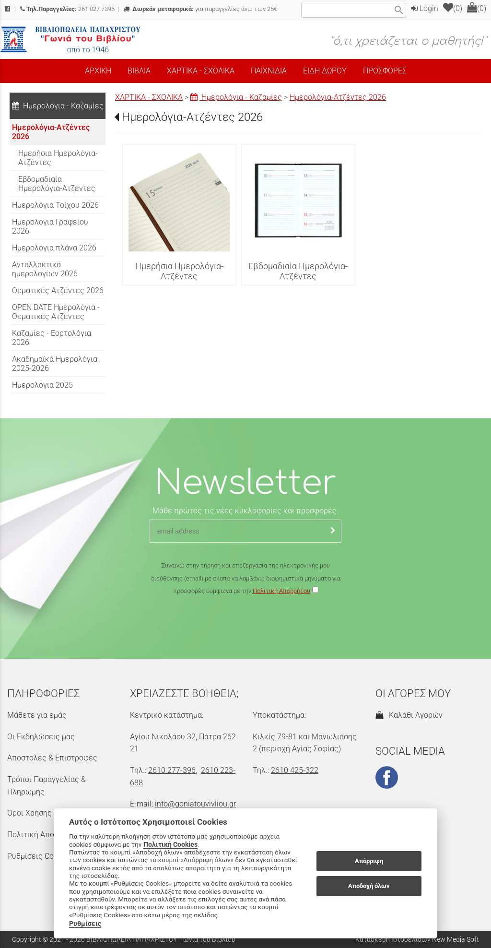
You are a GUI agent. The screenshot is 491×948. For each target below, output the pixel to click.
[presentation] (245, 625)
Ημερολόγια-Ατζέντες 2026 (338, 97)
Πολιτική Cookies (170, 844)
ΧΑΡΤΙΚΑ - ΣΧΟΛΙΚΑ (149, 97)
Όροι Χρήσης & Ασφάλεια (50, 813)
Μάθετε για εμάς (37, 715)
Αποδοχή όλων (369, 885)
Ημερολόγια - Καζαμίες (236, 97)
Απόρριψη (369, 861)
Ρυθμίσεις (85, 923)
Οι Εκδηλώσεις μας (41, 736)
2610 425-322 (294, 770)
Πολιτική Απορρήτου (281, 590)
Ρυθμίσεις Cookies (39, 856)
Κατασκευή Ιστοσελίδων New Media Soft (417, 939)
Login (424, 8)
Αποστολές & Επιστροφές (52, 757)
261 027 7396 (67, 8)
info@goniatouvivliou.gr (195, 803)
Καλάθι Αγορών (409, 715)
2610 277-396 (172, 770)
